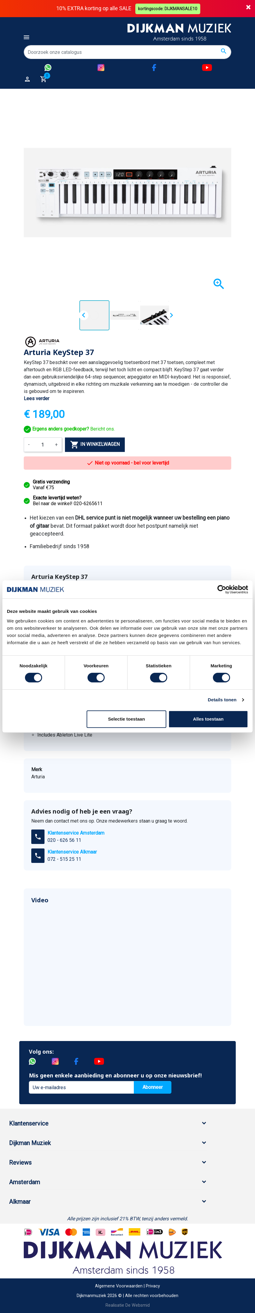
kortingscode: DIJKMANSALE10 (168, 8)
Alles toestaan (208, 718)
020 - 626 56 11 (64, 840)
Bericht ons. (69, 429)
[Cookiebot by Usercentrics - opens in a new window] (221, 589)
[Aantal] (42, 445)
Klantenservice (28, 1123)
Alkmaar (20, 1201)
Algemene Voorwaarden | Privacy (127, 1286)
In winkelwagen (95, 444)
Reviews (20, 1162)
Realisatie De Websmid (128, 1305)
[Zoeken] (127, 52)
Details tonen (222, 699)
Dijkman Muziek (30, 1143)
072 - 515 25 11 (64, 859)
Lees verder (36, 398)
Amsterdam (24, 1182)
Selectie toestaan (126, 718)
